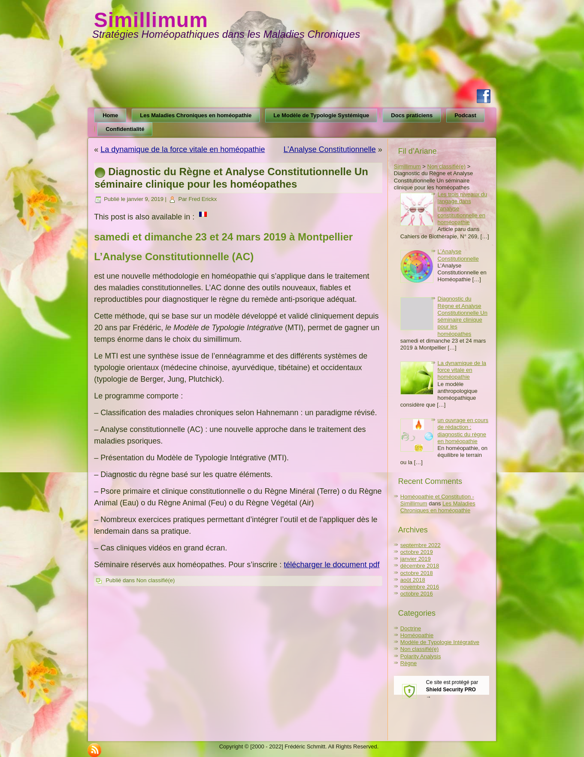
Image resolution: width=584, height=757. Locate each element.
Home (110, 115)
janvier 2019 (415, 559)
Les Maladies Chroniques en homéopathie (195, 115)
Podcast (465, 115)
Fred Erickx (202, 199)
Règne (408, 663)
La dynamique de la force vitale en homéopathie (182, 149)
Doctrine (410, 628)
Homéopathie (416, 635)
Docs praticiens (412, 115)
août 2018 (412, 580)
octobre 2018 (416, 573)
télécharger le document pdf (331, 564)
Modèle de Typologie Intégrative (439, 642)
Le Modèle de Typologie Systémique (321, 115)
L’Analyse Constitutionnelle (330, 149)
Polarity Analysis (420, 656)
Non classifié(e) (155, 580)
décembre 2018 (419, 565)
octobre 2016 (416, 593)
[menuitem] (203, 216)
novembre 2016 (419, 587)
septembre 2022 (420, 545)
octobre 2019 (416, 552)
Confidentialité (125, 129)
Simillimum (151, 20)
